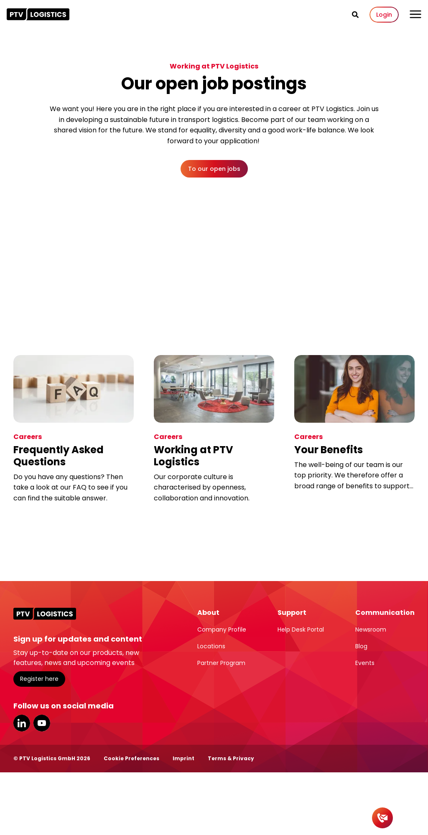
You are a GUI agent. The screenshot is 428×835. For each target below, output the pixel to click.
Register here (39, 679)
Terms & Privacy (231, 758)
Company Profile (221, 629)
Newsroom (370, 629)
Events (364, 663)
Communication (385, 612)
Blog (361, 646)
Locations (211, 646)
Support (292, 612)
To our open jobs (214, 169)
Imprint (183, 758)
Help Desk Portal (301, 629)
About (208, 612)
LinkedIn (21, 723)
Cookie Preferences (131, 758)
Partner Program (221, 663)
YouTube (41, 723)
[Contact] (382, 817)
